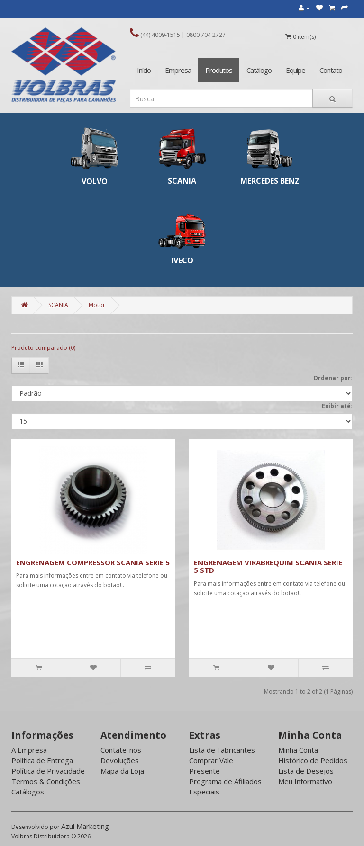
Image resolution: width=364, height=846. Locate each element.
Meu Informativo (305, 781)
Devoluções (119, 760)
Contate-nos (120, 750)
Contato (330, 70)
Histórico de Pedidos (312, 760)
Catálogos (27, 791)
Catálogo (259, 70)
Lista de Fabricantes (222, 750)
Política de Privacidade (48, 770)
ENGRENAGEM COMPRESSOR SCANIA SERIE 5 (93, 562)
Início (144, 70)
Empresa (178, 70)
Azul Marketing (85, 826)
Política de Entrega (42, 760)
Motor (97, 305)
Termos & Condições (45, 781)
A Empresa (29, 750)
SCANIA (58, 305)
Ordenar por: (333, 378)
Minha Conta (298, 750)
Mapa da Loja (122, 770)
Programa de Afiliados (225, 781)
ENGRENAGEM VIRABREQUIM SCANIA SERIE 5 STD (268, 566)
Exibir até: (337, 406)
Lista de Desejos (306, 770)
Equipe (295, 70)
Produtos (218, 70)
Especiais (204, 791)
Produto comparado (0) (43, 348)
